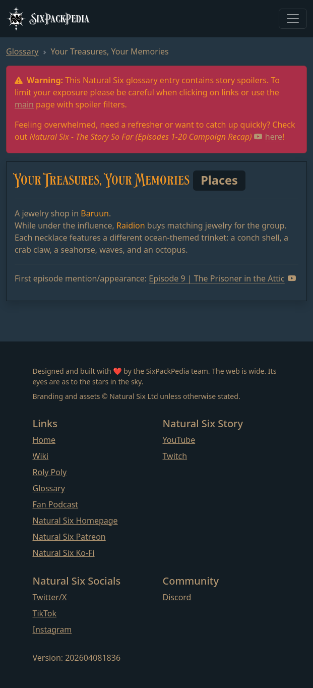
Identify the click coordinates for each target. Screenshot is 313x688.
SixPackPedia (47, 19)
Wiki (41, 456)
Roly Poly (50, 472)
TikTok (45, 613)
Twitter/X (50, 597)
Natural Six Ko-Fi (64, 552)
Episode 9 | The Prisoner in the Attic (222, 278)
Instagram (52, 629)
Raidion (130, 225)
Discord (177, 597)
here (268, 137)
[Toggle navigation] (293, 19)
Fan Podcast (56, 504)
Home (44, 439)
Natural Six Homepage (75, 520)
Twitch (175, 456)
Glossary (22, 51)
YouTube (179, 439)
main (24, 104)
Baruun (95, 213)
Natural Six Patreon (69, 536)
